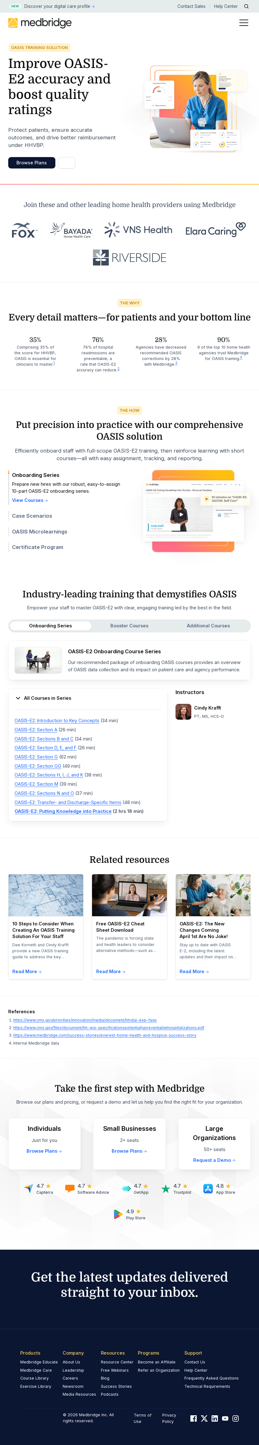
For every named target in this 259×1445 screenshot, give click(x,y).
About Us (71, 1362)
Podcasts (110, 1394)
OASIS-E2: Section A (36, 729)
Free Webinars (115, 1370)
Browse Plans (31, 162)
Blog (105, 1378)
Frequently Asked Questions (211, 1378)
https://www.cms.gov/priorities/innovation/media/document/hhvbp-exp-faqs (85, 1020)
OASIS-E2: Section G (36, 756)
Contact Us (194, 1362)
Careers (70, 1378)
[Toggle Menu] (244, 23)
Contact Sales (191, 6)
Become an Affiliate (157, 1362)
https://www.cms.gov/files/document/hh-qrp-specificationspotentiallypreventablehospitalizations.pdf (108, 1027)
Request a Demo (214, 1160)
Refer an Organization (159, 1370)
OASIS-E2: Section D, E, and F (46, 747)
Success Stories (116, 1386)
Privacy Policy (169, 1418)
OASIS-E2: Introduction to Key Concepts (57, 720)
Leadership (73, 1370)
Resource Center (117, 1362)
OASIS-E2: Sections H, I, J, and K (49, 774)
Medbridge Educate (39, 1362)
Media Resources (79, 1394)
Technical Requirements (207, 1386)
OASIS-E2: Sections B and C (44, 738)
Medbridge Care (36, 1370)
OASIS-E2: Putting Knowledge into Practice (63, 811)
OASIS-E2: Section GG (38, 766)
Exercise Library (35, 1386)
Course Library (34, 1378)
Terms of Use (142, 1418)
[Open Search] (246, 6)
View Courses (30, 500)
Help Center (226, 6)
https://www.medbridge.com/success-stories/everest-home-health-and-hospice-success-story (104, 1035)
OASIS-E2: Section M (36, 784)
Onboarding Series (50, 625)
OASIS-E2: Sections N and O (44, 793)
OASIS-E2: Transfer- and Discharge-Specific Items (68, 802)
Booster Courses (129, 625)
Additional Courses (208, 625)
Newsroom (73, 1386)
